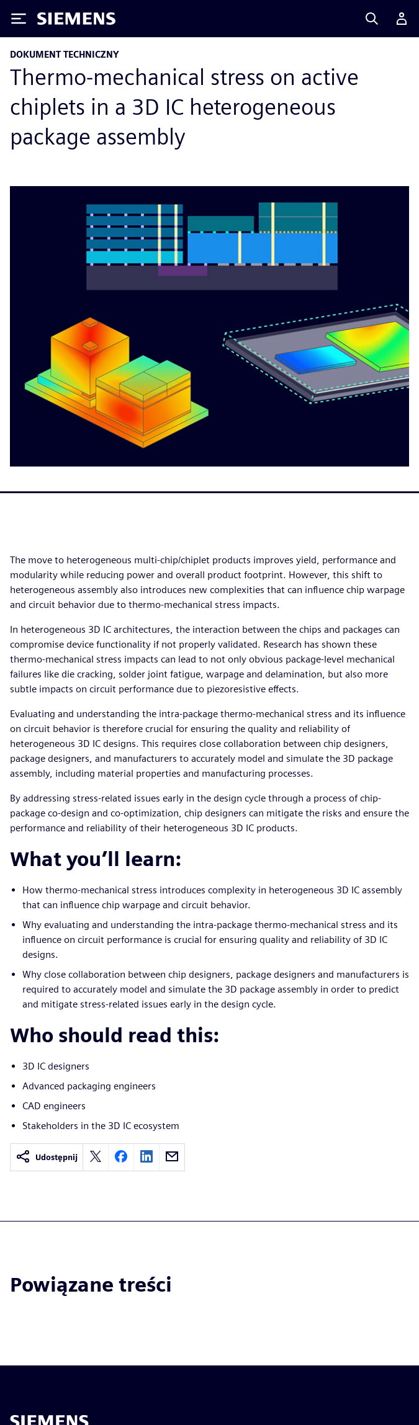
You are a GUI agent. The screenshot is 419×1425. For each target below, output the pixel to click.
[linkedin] (146, 1157)
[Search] (371, 18)
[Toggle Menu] (18, 18)
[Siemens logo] (76, 18)
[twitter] (95, 1157)
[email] (172, 1157)
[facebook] (121, 1157)
